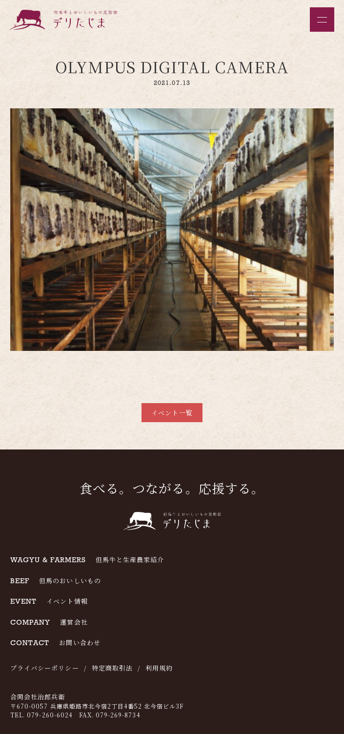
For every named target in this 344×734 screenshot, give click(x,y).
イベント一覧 (171, 412)
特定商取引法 (112, 668)
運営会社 (48, 622)
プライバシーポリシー (44, 668)
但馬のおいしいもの (55, 580)
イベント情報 (48, 601)
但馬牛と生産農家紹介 (87, 559)
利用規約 (159, 668)
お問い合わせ (55, 642)
